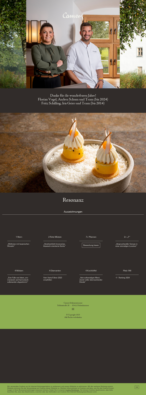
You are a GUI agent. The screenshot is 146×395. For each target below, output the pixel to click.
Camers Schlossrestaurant (73, 303)
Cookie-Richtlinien (72, 390)
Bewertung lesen (91, 245)
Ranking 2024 (124, 278)
